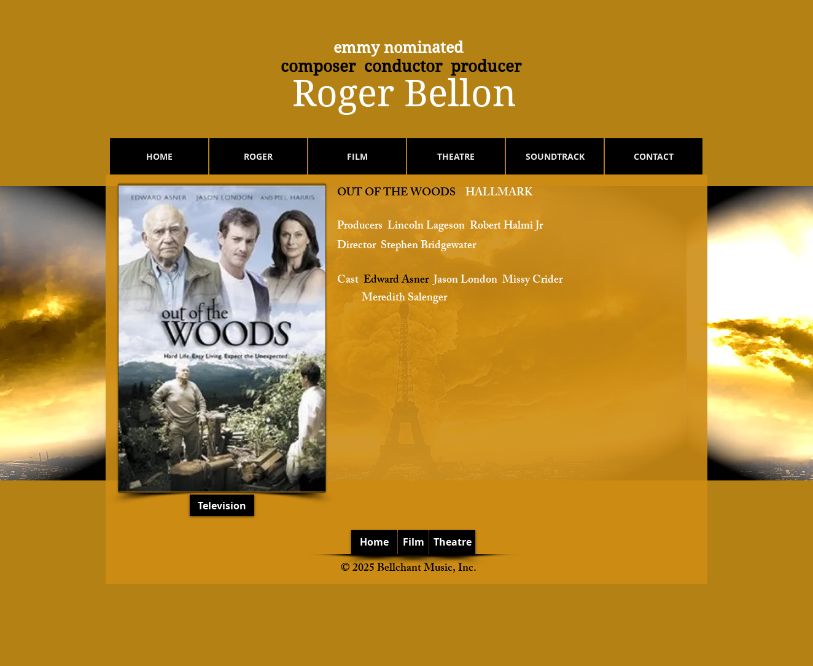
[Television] (222, 505)
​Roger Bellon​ (404, 94)
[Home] (374, 542)
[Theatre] (452, 542)
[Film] (413, 542)
